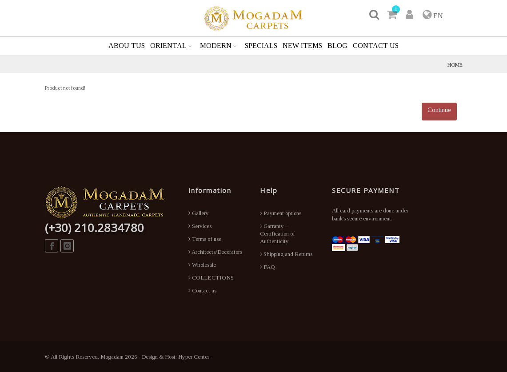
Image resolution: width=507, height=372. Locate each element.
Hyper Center (193, 356)
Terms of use (204, 239)
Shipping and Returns (286, 254)
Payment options (280, 213)
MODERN (216, 45)
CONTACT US (376, 45)
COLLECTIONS (211, 277)
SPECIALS (261, 45)
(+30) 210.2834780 (94, 228)
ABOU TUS (126, 45)
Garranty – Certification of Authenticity (277, 233)
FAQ (267, 267)
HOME (455, 65)
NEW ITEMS (302, 45)
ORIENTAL (168, 45)
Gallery (198, 213)
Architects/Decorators (215, 251)
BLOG (337, 45)
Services (200, 226)
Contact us (202, 290)
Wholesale (202, 264)
